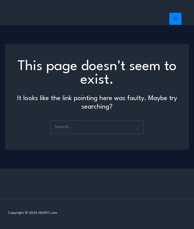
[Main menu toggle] (175, 19)
